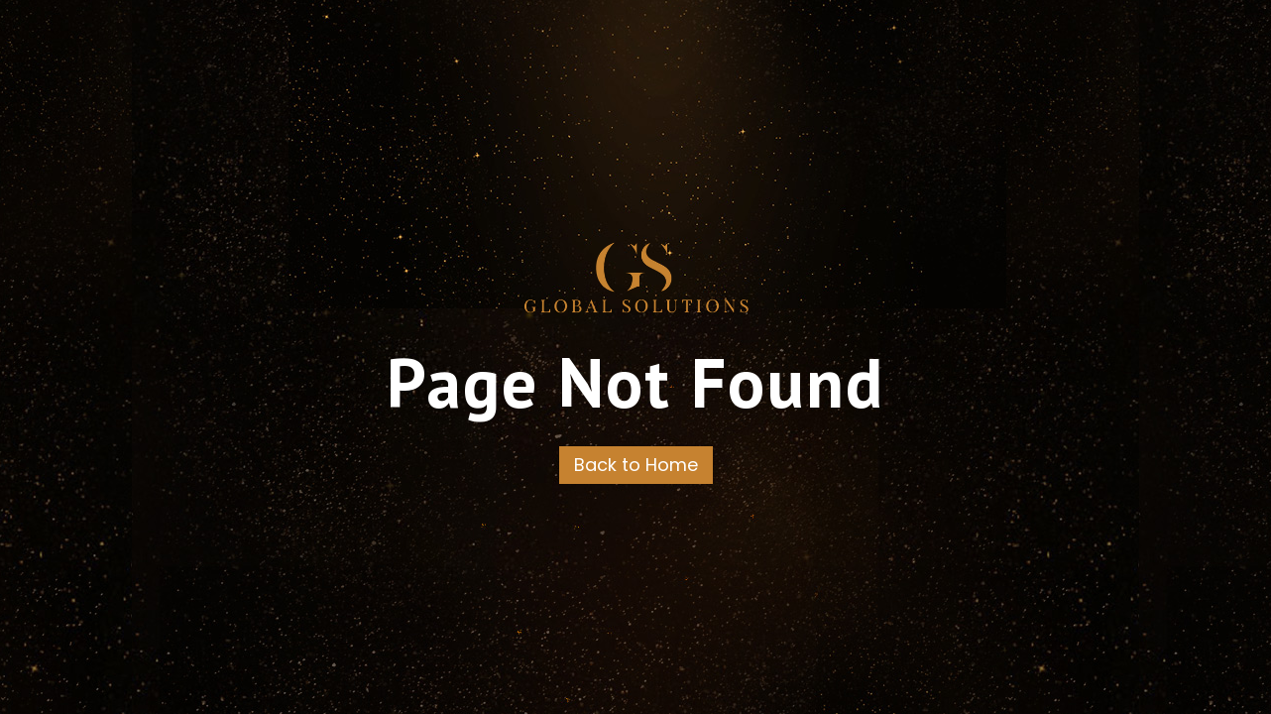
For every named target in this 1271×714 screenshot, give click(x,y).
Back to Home (636, 464)
